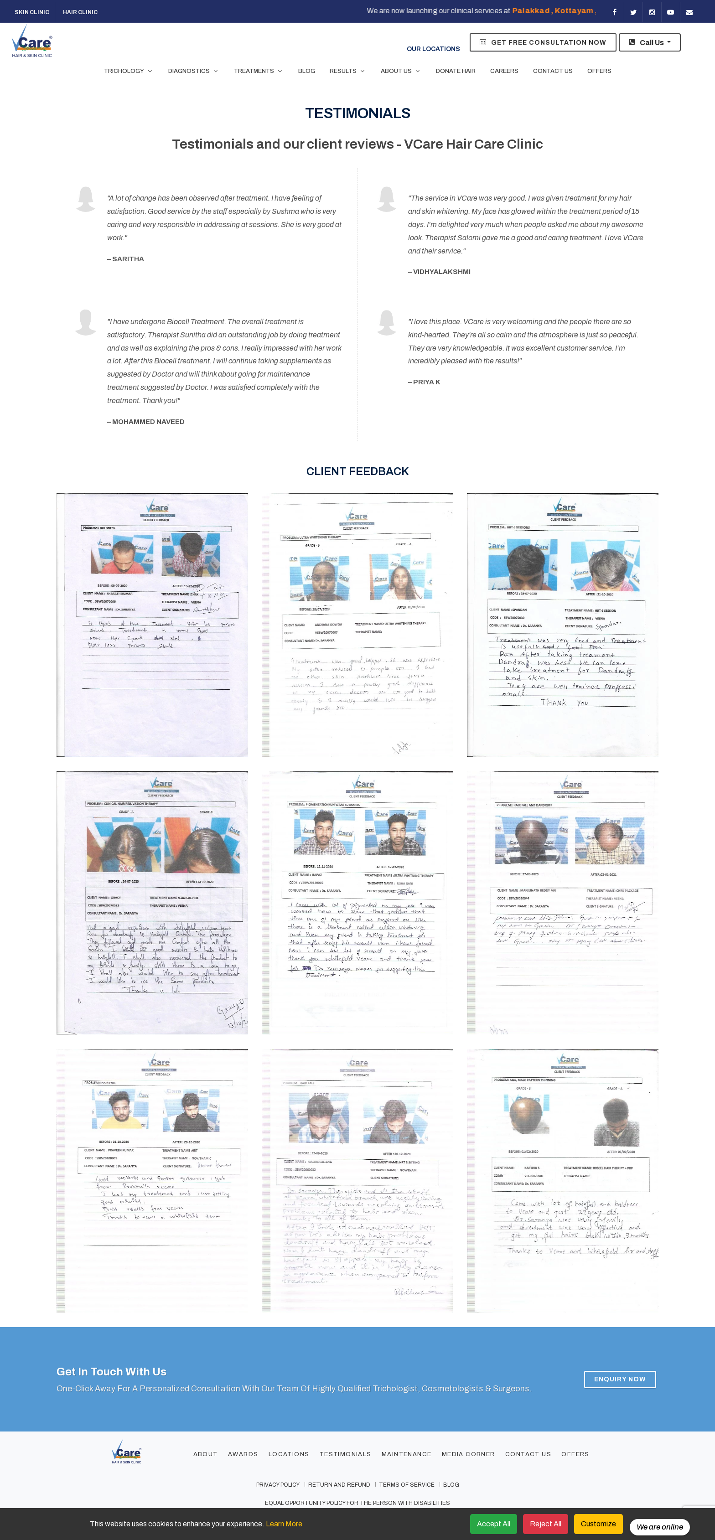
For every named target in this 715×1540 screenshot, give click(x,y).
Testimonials (346, 1454)
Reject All (545, 1524)
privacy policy (278, 1485)
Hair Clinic (80, 12)
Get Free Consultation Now (543, 41)
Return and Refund (339, 1485)
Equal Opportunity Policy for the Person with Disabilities (357, 1503)
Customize (598, 1524)
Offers (575, 1454)
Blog (451, 1485)
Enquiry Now (620, 1378)
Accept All (493, 1524)
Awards (243, 1454)
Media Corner (468, 1454)
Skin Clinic (31, 12)
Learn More (284, 1524)
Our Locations (422, 41)
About (205, 1454)
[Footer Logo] (144, 1455)
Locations (289, 1454)
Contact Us (528, 1454)
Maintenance (406, 1454)
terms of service (407, 1485)
